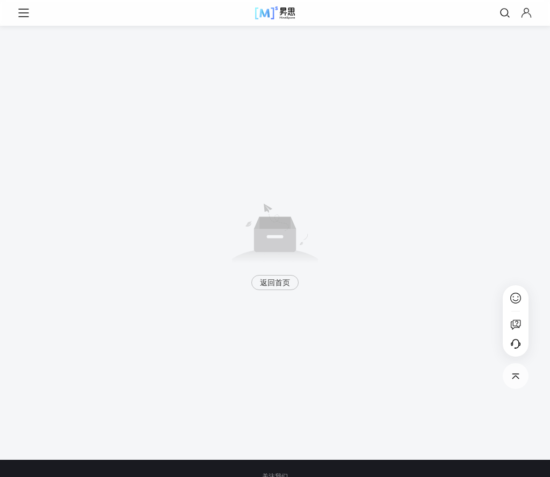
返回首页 (275, 282)
